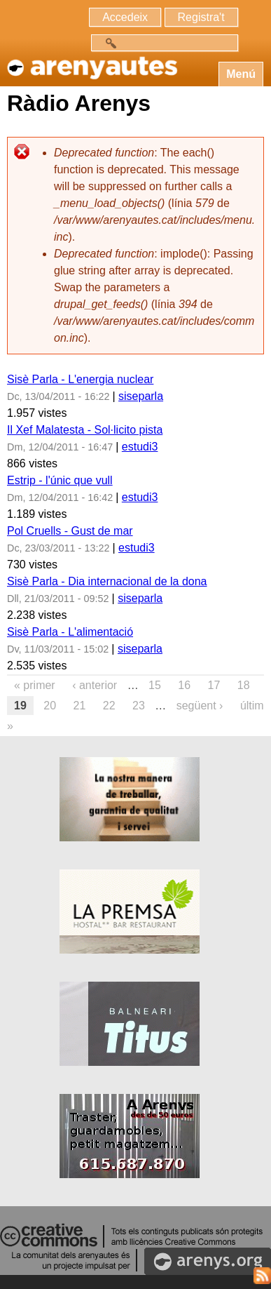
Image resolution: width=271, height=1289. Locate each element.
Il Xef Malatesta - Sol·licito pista (84, 430)
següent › (199, 706)
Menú (241, 74)
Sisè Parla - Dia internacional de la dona (107, 581)
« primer (34, 685)
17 (214, 685)
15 (154, 685)
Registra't (201, 17)
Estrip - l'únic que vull (60, 480)
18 (243, 685)
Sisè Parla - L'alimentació (70, 632)
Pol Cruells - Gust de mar (70, 531)
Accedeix (125, 17)
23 (138, 706)
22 (109, 706)
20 (49, 706)
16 (184, 685)
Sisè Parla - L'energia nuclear (80, 379)
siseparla (140, 396)
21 (80, 706)
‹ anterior (94, 685)
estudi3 (140, 447)
